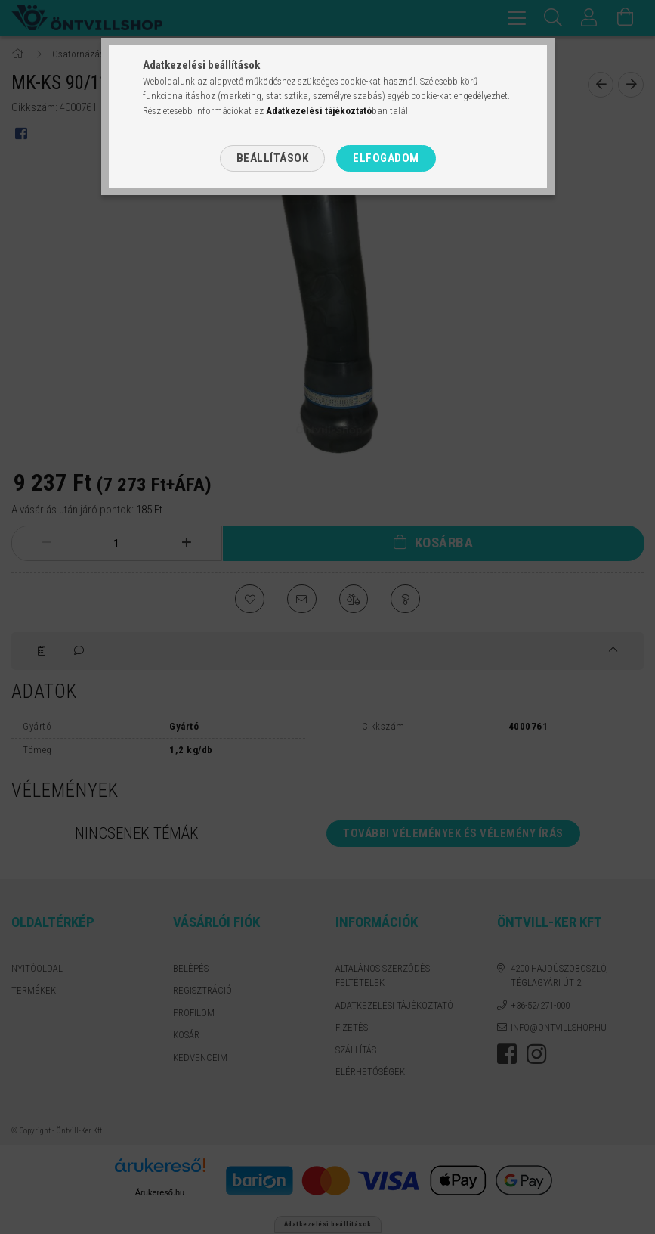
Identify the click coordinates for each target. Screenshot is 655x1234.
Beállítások (272, 158)
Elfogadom (386, 158)
